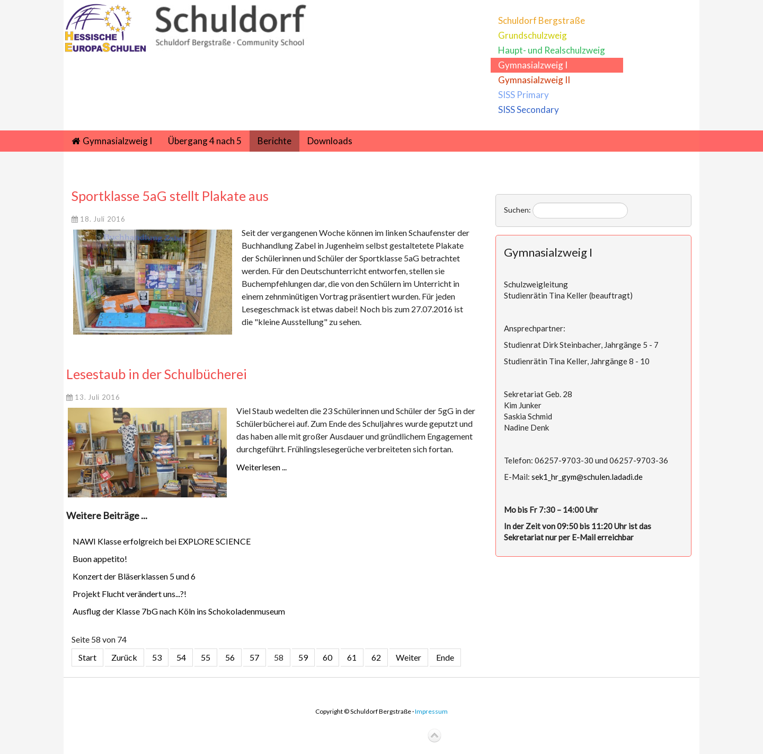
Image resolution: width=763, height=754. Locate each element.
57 (254, 657)
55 (205, 657)
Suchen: (517, 209)
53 (157, 657)
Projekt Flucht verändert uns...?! (130, 594)
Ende (445, 657)
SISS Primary (523, 94)
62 (376, 657)
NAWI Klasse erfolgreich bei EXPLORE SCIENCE (162, 541)
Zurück (124, 657)
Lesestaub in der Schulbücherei (156, 374)
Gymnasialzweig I (532, 65)
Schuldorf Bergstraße (541, 20)
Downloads (329, 140)
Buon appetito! (100, 559)
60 (327, 657)
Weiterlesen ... (261, 467)
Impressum (431, 711)
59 (303, 657)
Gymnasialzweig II (534, 79)
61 (352, 657)
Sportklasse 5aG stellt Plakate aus (170, 196)
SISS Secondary (528, 109)
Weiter (408, 657)
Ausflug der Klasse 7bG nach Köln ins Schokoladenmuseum (179, 611)
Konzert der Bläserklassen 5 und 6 (134, 576)
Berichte (274, 140)
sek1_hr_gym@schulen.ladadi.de (587, 476)
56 (230, 657)
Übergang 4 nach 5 (205, 140)
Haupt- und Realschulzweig (551, 50)
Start (87, 657)
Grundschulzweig (532, 35)
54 (181, 657)
